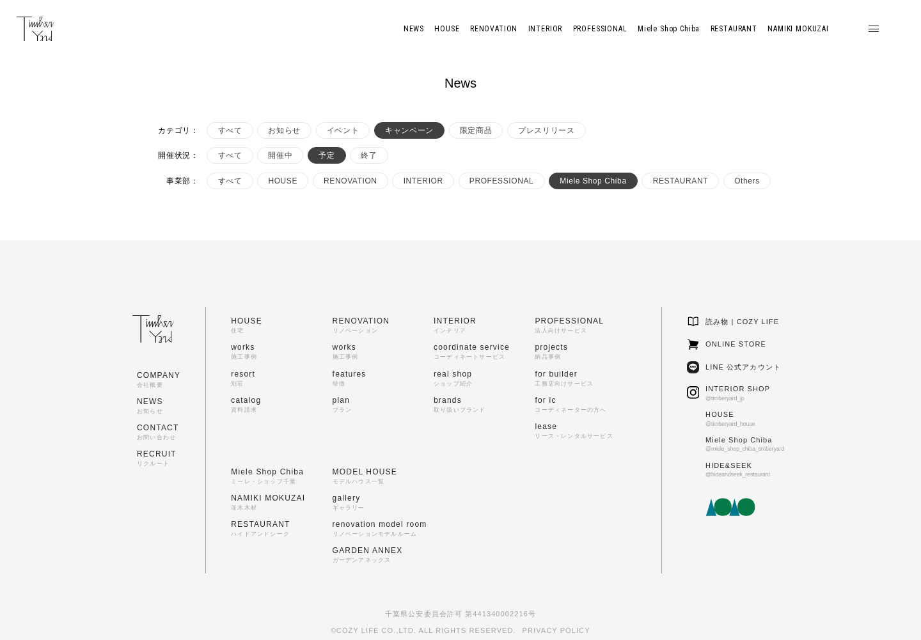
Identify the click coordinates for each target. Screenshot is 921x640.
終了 (369, 155)
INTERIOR (423, 180)
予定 (327, 155)
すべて (230, 130)
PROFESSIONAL (501, 180)
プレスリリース (546, 130)
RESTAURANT (680, 180)
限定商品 (476, 130)
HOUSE (282, 180)
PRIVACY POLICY (556, 630)
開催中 (280, 155)
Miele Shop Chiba (593, 180)
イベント (343, 130)
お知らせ (284, 130)
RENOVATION (350, 180)
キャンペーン (409, 130)
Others (747, 180)
